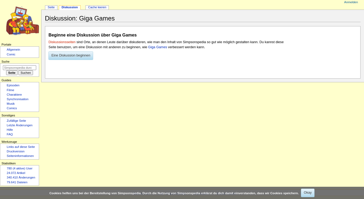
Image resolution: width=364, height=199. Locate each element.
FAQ (10, 134)
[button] (70, 55)
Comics (12, 108)
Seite (51, 7)
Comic (11, 54)
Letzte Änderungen (19, 125)
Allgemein (13, 49)
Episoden (13, 85)
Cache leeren (97, 7)
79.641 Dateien (17, 182)
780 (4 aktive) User (19, 168)
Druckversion (15, 151)
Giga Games (157, 47)
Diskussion (69, 7)
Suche (6, 61)
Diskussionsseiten (62, 42)
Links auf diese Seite (21, 146)
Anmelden (351, 2)
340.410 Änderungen (21, 177)
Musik (11, 103)
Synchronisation (17, 99)
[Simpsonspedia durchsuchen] (19, 67)
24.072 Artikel (16, 172)
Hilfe (10, 129)
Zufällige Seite (16, 120)
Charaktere (14, 94)
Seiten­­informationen (20, 155)
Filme (10, 90)
